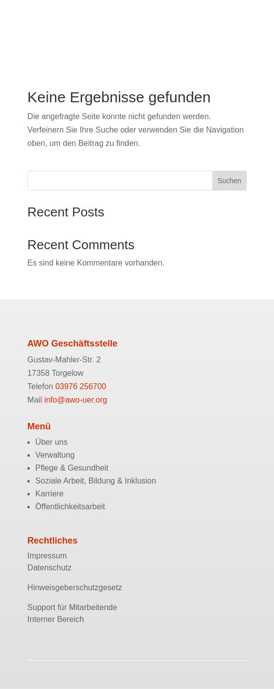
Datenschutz (49, 567)
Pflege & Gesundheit (71, 468)
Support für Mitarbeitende (72, 607)
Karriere (49, 493)
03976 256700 (80, 386)
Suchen (229, 181)
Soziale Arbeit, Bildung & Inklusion (95, 481)
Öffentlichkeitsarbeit (70, 506)
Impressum (47, 555)
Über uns (51, 442)
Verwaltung (55, 455)
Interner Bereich (55, 619)
